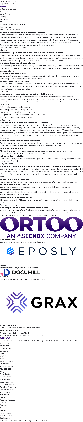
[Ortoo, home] (41, 6)
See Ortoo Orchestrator (10, 336)
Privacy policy (6, 413)
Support (3, 4)
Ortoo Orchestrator (8, 9)
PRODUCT (6, 343)
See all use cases (7, 390)
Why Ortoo (5, 14)
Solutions (4, 12)
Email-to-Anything (8, 387)
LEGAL (5, 408)
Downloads (5, 374)
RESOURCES (7, 366)
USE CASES (7, 377)
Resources (4, 19)
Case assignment (7, 382)
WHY (4, 356)
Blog (2, 372)
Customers (4, 364)
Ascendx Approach (8, 400)
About (3, 22)
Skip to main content (9, 1)
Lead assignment (7, 384)
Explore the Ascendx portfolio (33, 336)
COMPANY (6, 392)
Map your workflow (8, 24)
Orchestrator (5, 348)
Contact (10, 4)
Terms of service (7, 415)
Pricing (3, 17)
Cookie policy (5, 418)
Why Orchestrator (8, 361)
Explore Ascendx (18, 48)
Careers (3, 403)
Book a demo (22, 24)
